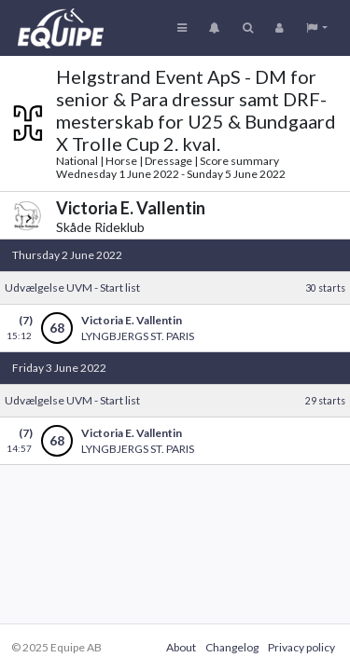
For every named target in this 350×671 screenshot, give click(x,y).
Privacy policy (301, 647)
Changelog (232, 647)
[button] (317, 28)
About (181, 647)
